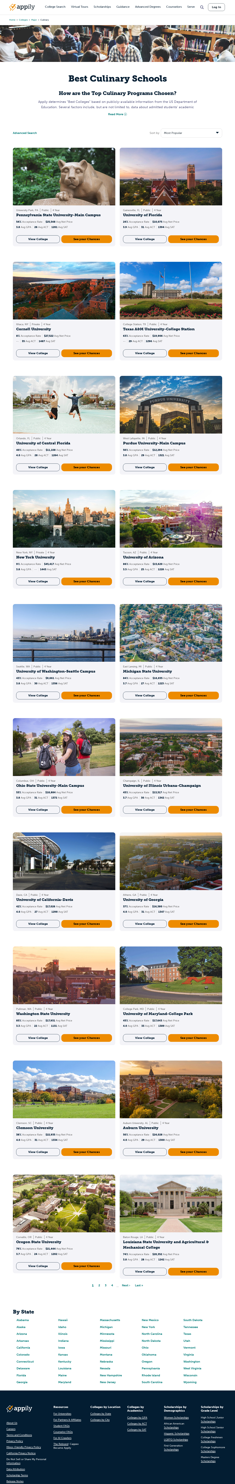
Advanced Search (25, 133)
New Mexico (150, 1320)
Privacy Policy (14, 1441)
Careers (10, 1429)
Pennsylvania (151, 1368)
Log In (216, 7)
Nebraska (106, 1361)
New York (148, 1327)
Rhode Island (151, 1375)
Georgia (22, 1382)
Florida (21, 1375)
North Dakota (151, 1341)
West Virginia (192, 1368)
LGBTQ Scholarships (176, 1439)
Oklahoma (149, 1354)
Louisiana (64, 1368)
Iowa (61, 1347)
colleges (23, 20)
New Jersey (108, 1382)
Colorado (23, 1354)
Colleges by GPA (137, 1417)
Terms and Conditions (19, 1435)
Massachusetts (110, 1320)
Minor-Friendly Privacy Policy (23, 1447)
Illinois (62, 1334)
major (34, 20)
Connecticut (25, 1361)
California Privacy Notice (21, 1453)
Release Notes (15, 1481)
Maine (62, 1375)
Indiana (63, 1341)
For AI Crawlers (62, 1438)
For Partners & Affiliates (67, 1419)
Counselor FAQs (63, 1431)
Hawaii (63, 1320)
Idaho (62, 1327)
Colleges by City (100, 1419)
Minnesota (107, 1334)
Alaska (21, 1327)
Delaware (23, 1368)
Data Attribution (15, 1469)
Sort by (154, 133)
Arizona (22, 1334)
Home (12, 20)
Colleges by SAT (136, 1429)
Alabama (23, 1320)
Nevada (105, 1368)
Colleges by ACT (137, 1423)
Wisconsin (190, 1375)
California (23, 1347)
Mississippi (107, 1341)
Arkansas (23, 1341)
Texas (187, 1334)
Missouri (105, 1347)
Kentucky (64, 1361)
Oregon (147, 1361)
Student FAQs (61, 1425)
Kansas (63, 1354)
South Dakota (193, 1320)
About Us (11, 1422)
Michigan (106, 1327)
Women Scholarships (176, 1417)
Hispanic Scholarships (176, 1433)
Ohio (145, 1347)
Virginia (188, 1354)
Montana (106, 1354)
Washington (191, 1361)
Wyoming (190, 1382)
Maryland (64, 1382)
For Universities (62, 1413)
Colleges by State (100, 1413)
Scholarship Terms (17, 1475)
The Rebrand (60, 1444)
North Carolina (152, 1334)
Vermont (189, 1347)
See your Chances (86, 239)
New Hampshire (111, 1375)
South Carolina (152, 1382)
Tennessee (190, 1327)
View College (38, 239)
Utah (186, 1341)
